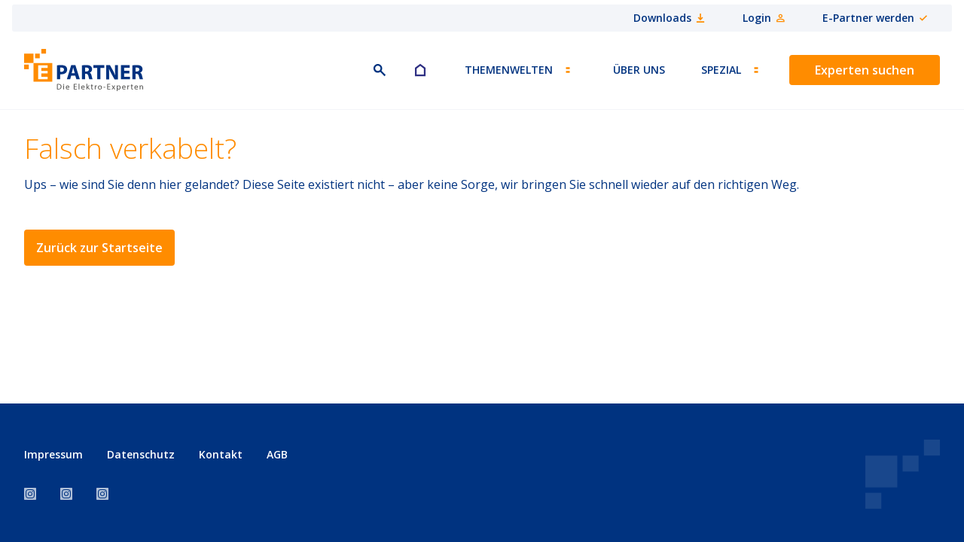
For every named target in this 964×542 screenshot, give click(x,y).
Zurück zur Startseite (99, 247)
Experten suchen (864, 70)
